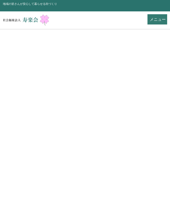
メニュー (158, 19)
